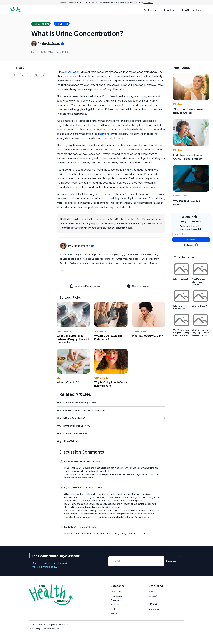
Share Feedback (137, 286)
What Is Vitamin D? (68, 382)
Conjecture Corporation (58, 625)
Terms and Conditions (51, 629)
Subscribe (191, 240)
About (152, 591)
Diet (59, 377)
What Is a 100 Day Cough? (147, 335)
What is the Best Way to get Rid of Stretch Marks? (200, 332)
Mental (177, 103)
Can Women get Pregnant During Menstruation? (181, 332)
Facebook (154, 609)
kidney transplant (147, 186)
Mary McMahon (51, 43)
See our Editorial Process (84, 286)
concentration (71, 71)
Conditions (139, 331)
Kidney (129, 169)
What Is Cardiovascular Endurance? (108, 337)
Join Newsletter (191, 10)
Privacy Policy (34, 629)
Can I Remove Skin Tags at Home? (198, 282)
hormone (104, 133)
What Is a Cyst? (180, 279)
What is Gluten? (199, 306)
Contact (153, 595)
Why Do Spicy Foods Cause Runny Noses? (110, 384)
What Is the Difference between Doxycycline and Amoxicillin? (73, 339)
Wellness (100, 331)
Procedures (116, 595)
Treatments (64, 331)
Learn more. (148, 3)
